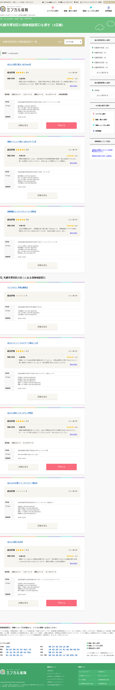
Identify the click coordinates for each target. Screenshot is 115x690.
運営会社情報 (110, 655)
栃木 (10, 649)
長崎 (57, 655)
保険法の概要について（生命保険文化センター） (102, 150)
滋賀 (21, 652)
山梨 (50, 649)
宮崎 (67, 655)
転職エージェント (85, 675)
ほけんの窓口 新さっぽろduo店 (19, 64)
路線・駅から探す (70, 11)
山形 (64, 646)
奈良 (25, 652)
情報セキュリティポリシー (55, 682)
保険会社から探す (94, 648)
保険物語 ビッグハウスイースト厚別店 (21, 211)
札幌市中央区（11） (102, 48)
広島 (10, 655)
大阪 (10, 652)
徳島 (60, 652)
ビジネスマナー (84, 671)
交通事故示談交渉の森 (86, 683)
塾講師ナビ (102, 671)
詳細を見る (23, 125)
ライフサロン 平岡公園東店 (17, 287)
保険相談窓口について (106, 653)
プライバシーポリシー (54, 673)
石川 (60, 649)
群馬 (14, 649)
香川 (53, 652)
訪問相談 (108, 11)
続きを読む (73, 86)
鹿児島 (72, 655)
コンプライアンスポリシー (55, 679)
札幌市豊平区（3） (101, 67)
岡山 (7, 655)
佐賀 (53, 655)
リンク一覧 (102, 655)
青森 (50, 646)
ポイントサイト (103, 675)
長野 (53, 649)
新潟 (57, 649)
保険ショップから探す (91, 11)
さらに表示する (102, 72)
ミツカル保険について (50, 2)
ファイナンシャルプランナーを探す (92, 2)
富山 (64, 649)
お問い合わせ (110, 2)
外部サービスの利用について (56, 676)
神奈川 (25, 649)
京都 (18, 652)
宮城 (60, 646)
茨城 (7, 649)
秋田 (57, 646)
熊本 (60, 655)
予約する (61, 125)
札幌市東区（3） (100, 57)
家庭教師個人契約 (104, 679)
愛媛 (50, 652)
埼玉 (18, 649)
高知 (57, 652)
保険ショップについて (66, 2)
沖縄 (76, 655)
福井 (67, 649)
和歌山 (29, 652)
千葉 (29, 649)
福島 (67, 646)
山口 (21, 655)
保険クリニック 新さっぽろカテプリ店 (21, 141)
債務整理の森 (103, 683)
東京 (21, 649)
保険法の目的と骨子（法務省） (102, 156)
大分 (64, 655)
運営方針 (50, 670)
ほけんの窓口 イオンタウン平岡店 (20, 413)
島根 (14, 655)
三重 (7, 652)
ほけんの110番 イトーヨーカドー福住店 (22, 483)
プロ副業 (83, 679)
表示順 (60, 42)
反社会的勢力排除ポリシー (55, 685)
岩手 (53, 646)
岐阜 (78, 649)
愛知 (71, 649)
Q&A (77, 2)
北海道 (96, 90)
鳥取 (18, 655)
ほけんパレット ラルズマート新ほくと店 (22, 343)
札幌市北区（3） (100, 53)
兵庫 (14, 652)
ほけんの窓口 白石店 (15, 542)
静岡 (74, 649)
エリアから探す (53, 11)
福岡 (50, 655)
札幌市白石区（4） (101, 62)
